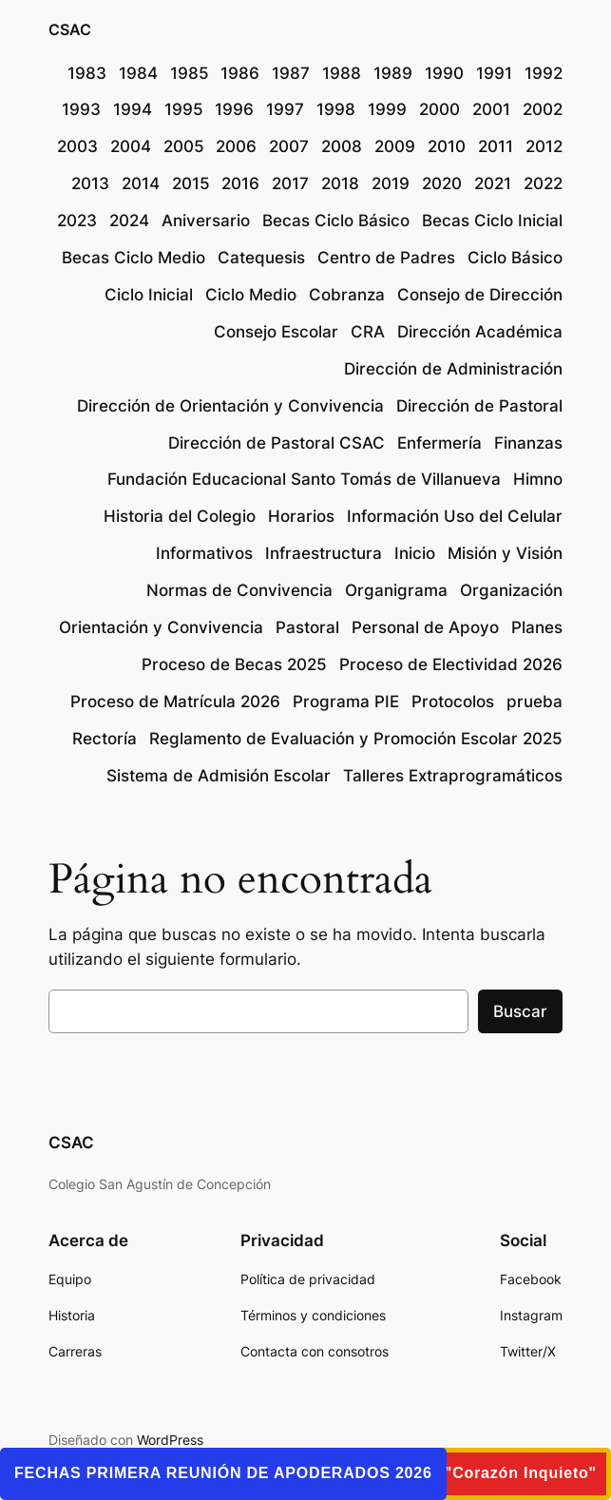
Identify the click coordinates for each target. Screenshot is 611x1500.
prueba (534, 701)
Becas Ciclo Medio (133, 257)
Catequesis (261, 257)
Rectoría (104, 738)
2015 (191, 183)
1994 (132, 109)
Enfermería (439, 442)
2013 (90, 183)
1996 (234, 109)
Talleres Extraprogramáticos (453, 775)
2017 (290, 183)
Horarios (301, 516)
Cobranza (347, 294)
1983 (86, 73)
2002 (543, 109)
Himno (538, 479)
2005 (183, 146)
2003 (77, 146)
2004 (130, 146)
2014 (141, 183)
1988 (341, 73)
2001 (491, 109)
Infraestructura (323, 553)
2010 (447, 146)
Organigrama (396, 590)
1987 (291, 73)
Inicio (414, 553)
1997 (285, 109)
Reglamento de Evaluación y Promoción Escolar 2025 (356, 738)
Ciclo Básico (515, 257)
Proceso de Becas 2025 (234, 664)
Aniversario (206, 220)
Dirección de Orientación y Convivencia (230, 405)
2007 (289, 146)
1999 (387, 109)
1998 (335, 109)
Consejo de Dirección (480, 294)
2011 (495, 146)
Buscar (520, 1011)
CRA (368, 331)
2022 (543, 183)
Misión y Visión (505, 553)
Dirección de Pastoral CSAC (276, 442)
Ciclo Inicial (149, 294)
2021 (492, 183)
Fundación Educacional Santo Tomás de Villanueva (304, 479)
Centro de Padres (386, 257)
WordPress (170, 1440)
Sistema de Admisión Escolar (218, 775)
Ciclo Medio (250, 294)
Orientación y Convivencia (161, 627)
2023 (77, 220)
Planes (537, 627)
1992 (544, 73)
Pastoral (307, 627)
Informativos (204, 553)
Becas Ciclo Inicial (492, 220)
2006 (236, 146)
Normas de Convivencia (239, 590)
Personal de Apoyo (425, 627)
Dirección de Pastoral (479, 405)
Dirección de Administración (453, 368)
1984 (138, 73)
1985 (189, 73)
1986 (239, 73)
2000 (439, 109)
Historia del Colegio (180, 516)
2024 (129, 220)
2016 (240, 183)
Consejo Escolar (276, 331)
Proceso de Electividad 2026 (451, 664)
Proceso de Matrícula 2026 (175, 701)
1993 (81, 109)
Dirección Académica (480, 331)
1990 (444, 73)
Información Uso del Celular (455, 516)
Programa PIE (346, 701)
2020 (442, 183)
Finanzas (528, 442)
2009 (394, 146)
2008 (341, 146)
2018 (340, 183)
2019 (391, 183)
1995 (183, 109)
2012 (544, 146)
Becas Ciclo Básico (336, 220)
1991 (494, 73)
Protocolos (452, 701)
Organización (511, 590)
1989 (392, 73)
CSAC (69, 30)
